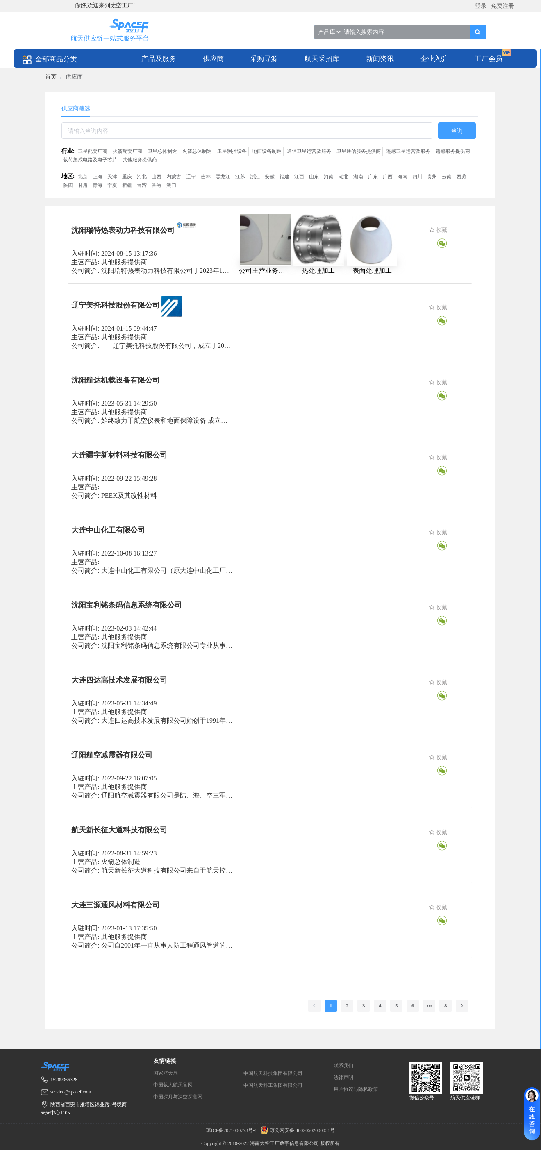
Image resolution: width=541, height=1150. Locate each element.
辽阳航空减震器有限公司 (111, 755)
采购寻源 (264, 59)
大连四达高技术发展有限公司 (119, 680)
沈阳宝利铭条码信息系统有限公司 (126, 605)
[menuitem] (158, 58)
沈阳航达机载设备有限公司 (115, 380)
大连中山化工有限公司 (108, 530)
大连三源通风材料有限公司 (115, 905)
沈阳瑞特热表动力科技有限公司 (123, 230)
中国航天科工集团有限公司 (272, 1085)
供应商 (213, 59)
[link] (51, 77)
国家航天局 (165, 1073)
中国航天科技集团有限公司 (272, 1073)
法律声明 (343, 1077)
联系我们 (343, 1065)
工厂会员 (488, 59)
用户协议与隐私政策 (356, 1089)
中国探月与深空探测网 (177, 1097)
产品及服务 (158, 59)
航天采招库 (322, 59)
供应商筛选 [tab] (75, 108)
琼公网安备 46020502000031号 (296, 1130)
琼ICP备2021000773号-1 (232, 1130)
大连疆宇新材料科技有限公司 (119, 455)
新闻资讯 (380, 59)
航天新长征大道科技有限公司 (119, 830)
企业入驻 (434, 59)
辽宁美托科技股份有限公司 (115, 305)
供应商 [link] (74, 77)
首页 (51, 77)
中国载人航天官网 (173, 1085)
